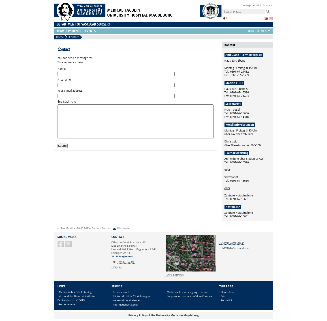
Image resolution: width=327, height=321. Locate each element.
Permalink (227, 300)
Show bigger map (175, 274)
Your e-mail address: (70, 91)
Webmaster (124, 228)
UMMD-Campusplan (232, 242)
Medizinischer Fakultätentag (75, 292)
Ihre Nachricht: (67, 101)
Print (223, 296)
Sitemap (246, 5)
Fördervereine (67, 304)
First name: (64, 80)
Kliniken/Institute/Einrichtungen (131, 296)
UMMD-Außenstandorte (235, 248)
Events (90, 31)
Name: (62, 69)
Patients (74, 31)
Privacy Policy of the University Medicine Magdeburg (163, 315)
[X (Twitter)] (68, 246)
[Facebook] (61, 246)
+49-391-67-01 (125, 261)
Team (60, 31)
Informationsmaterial (125, 304)
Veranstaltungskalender (127, 300)
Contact (267, 5)
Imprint (256, 5)
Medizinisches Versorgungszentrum (187, 292)
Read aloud (228, 292)
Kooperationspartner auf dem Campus (189, 296)
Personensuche (122, 292)
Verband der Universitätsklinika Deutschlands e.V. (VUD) (77, 298)
